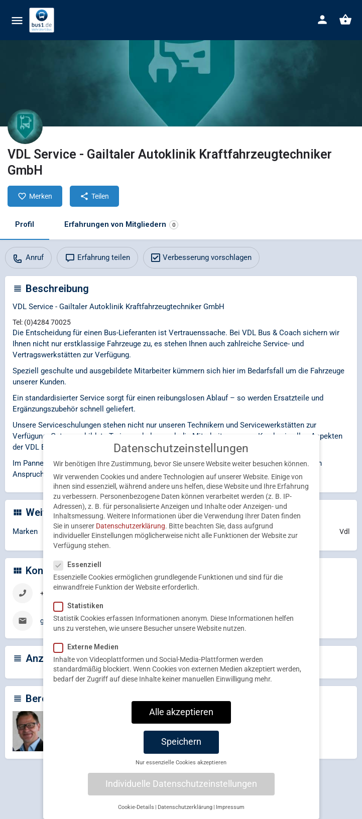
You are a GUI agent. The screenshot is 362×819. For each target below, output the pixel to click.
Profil (24, 224)
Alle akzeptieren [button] (181, 725)
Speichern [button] (181, 755)
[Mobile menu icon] (17, 20)
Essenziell (80, 578)
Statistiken (81, 619)
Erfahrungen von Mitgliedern (121, 224)
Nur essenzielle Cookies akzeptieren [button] (181, 775)
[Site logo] (43, 20)
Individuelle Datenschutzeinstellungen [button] (181, 797)
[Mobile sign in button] (322, 19)
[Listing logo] (25, 126)
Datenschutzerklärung (130, 539)
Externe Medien (89, 660)
